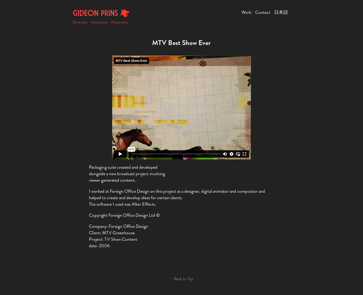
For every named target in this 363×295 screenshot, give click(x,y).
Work (246, 12)
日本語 (281, 12)
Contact (262, 12)
